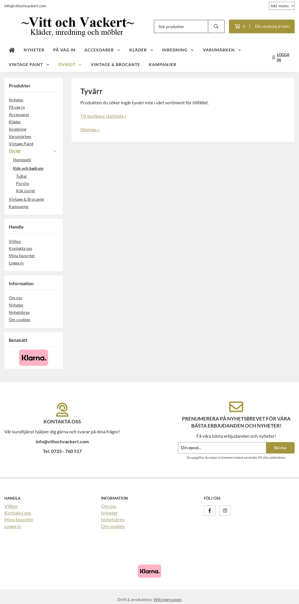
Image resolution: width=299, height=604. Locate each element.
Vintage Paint (29, 64)
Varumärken (222, 49)
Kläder (141, 49)
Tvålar (21, 176)
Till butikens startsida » (103, 116)
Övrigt (70, 64)
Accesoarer (102, 49)
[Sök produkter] (181, 26)
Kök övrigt (25, 190)
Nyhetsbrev (19, 312)
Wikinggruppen (168, 599)
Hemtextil (35, 159)
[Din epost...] (222, 448)
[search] (216, 26)
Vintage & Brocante (115, 64)
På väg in (64, 49)
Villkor (15, 241)
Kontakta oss (20, 248)
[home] (11, 50)
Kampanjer (162, 64)
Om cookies (19, 319)
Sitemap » (90, 129)
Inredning (178, 49)
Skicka (280, 447)
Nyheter (34, 49)
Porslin (22, 183)
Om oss (15, 297)
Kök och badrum (35, 168)
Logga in (16, 262)
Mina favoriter (22, 255)
